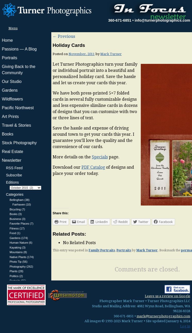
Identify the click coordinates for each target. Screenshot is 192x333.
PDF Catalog (42, 167)
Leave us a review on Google (167, 296)
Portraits (72, 250)
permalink (138, 250)
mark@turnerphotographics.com (163, 316)
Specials (48, 157)
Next (183, 36)
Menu (12, 28)
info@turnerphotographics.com (162, 20)
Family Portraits (50, 250)
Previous (12, 36)
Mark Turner (59, 54)
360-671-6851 (119, 20)
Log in (185, 326)
